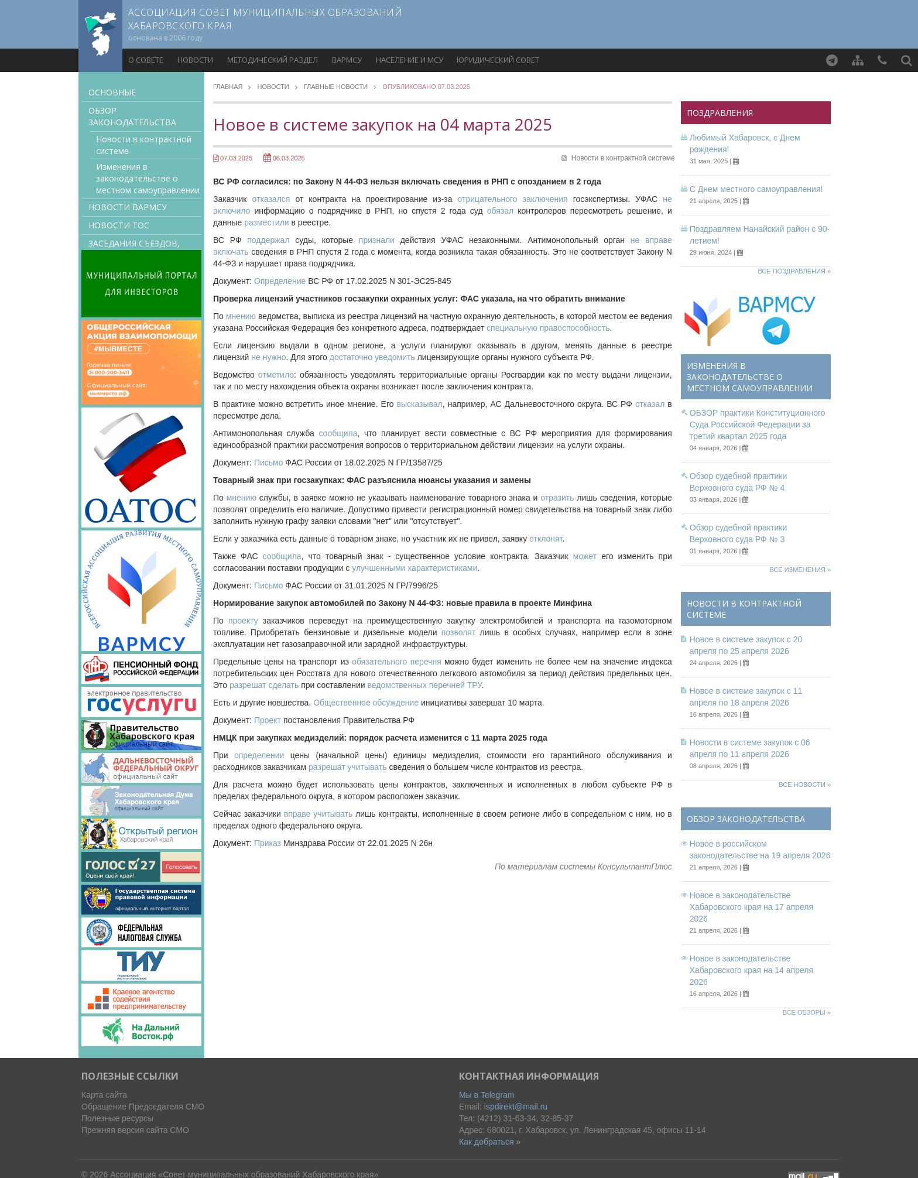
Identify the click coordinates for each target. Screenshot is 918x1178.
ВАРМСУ (347, 59)
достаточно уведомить (372, 357)
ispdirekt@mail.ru (515, 1106)
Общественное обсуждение (366, 702)
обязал (500, 210)
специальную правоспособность (548, 328)
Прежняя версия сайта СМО (135, 1130)
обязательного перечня (396, 661)
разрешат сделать (264, 685)
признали (377, 240)
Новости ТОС (118, 225)
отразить (557, 497)
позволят (458, 632)
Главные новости (336, 87)
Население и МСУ (409, 59)
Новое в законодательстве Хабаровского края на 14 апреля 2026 (751, 970)
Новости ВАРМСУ (127, 207)
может (585, 556)
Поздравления (720, 112)
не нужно (268, 357)
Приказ (267, 843)
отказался (271, 199)
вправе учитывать (318, 814)
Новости (195, 59)
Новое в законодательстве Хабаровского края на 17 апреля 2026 (751, 907)
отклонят (545, 538)
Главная (227, 87)
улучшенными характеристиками (414, 568)
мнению (241, 316)
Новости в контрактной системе (143, 144)
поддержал (268, 240)
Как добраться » (489, 1141)
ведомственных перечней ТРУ (425, 685)
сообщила (337, 433)
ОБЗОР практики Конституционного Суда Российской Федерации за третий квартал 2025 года (757, 424)
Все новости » (805, 784)
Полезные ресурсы (117, 1118)
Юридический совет (498, 59)
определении (259, 755)
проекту (243, 620)
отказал (649, 404)
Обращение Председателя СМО (142, 1106)
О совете (145, 59)
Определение (280, 281)
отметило (276, 374)
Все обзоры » (807, 1012)
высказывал (419, 404)
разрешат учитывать (347, 767)
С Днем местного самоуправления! (756, 189)
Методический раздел (272, 59)
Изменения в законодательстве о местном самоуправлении (148, 178)
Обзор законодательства (132, 116)
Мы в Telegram (487, 1095)
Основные (112, 92)
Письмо (268, 462)
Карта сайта (104, 1095)
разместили (266, 222)
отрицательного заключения (512, 199)
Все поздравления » (794, 271)
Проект (267, 720)
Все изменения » (800, 569)
